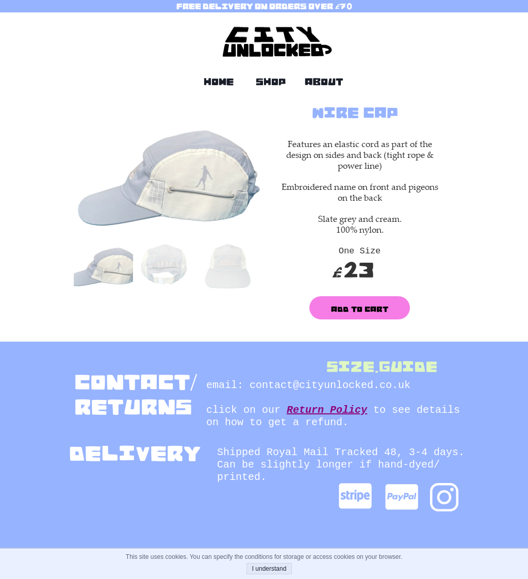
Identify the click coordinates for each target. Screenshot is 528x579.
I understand (269, 568)
